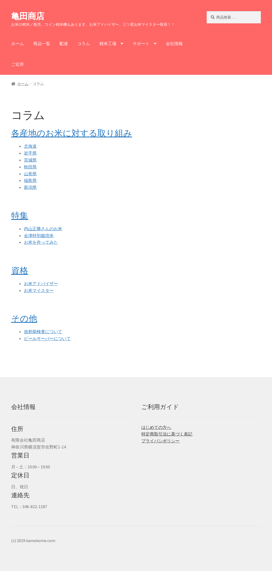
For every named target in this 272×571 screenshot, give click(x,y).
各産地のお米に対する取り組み (71, 133)
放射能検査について (43, 331)
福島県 (30, 180)
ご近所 (17, 64)
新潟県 (30, 187)
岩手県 (30, 153)
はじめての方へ (156, 427)
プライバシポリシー (160, 440)
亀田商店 (27, 16)
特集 (19, 215)
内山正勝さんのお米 (43, 228)
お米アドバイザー (41, 283)
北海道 (30, 146)
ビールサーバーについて (47, 338)
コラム (83, 43)
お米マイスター (39, 290)
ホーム (17, 43)
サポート (141, 43)
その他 (24, 318)
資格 (19, 270)
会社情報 (174, 43)
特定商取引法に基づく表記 (166, 434)
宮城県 (30, 160)
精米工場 (107, 43)
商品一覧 (41, 43)
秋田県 (30, 166)
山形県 (30, 173)
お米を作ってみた (41, 242)
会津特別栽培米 (39, 235)
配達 (64, 43)
